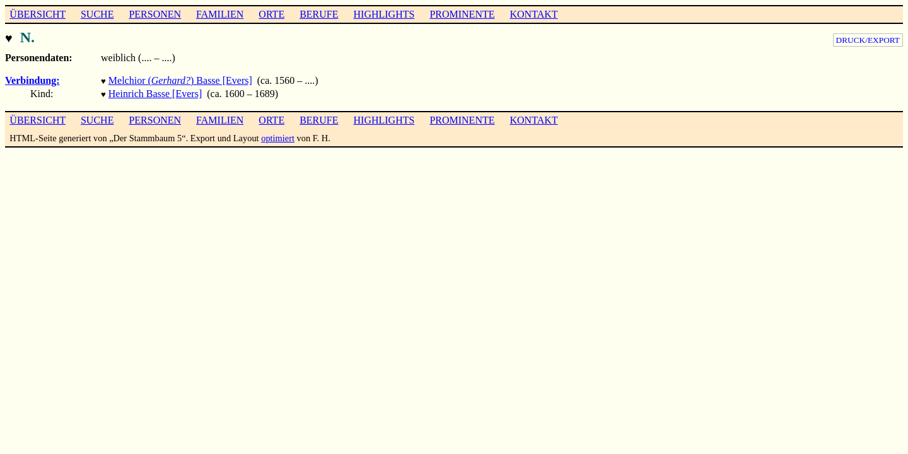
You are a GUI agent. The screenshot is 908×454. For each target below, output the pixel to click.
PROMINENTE (461, 14)
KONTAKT (533, 14)
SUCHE (97, 14)
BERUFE (319, 14)
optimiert (277, 134)
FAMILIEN (219, 14)
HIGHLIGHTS (384, 14)
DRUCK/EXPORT (868, 40)
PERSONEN (155, 14)
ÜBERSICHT (37, 14)
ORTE (271, 14)
